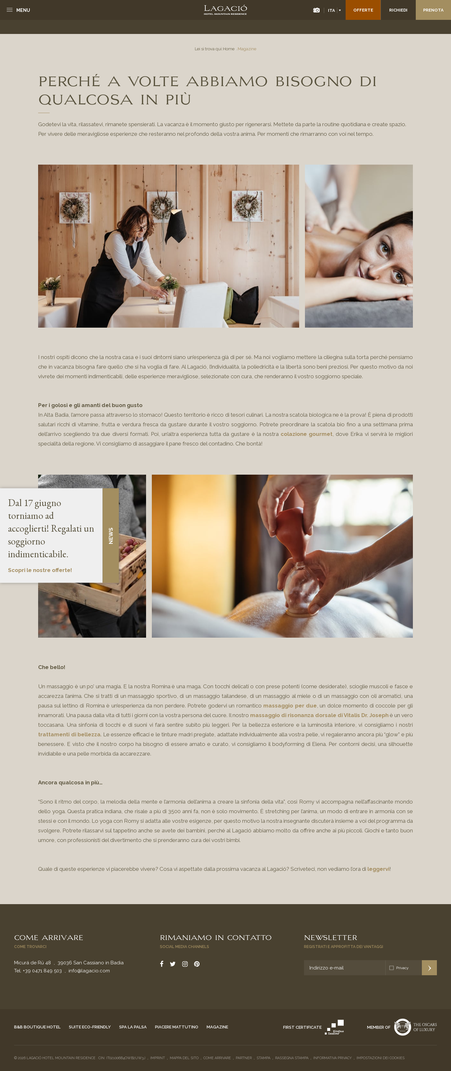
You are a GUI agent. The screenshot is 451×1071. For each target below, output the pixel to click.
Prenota (433, 10)
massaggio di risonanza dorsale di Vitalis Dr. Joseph (319, 715)
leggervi (378, 869)
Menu (23, 10)
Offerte (363, 10)
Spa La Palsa (133, 1027)
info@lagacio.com (89, 971)
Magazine (217, 1027)
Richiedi (398, 10)
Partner (244, 1058)
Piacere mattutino (176, 1027)
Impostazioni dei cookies (381, 1058)
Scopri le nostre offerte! (40, 570)
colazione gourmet (306, 434)
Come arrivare (48, 936)
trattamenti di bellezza (69, 734)
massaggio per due (289, 705)
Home (228, 48)
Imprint (157, 1058)
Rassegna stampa (291, 1058)
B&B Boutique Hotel (37, 1027)
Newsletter (330, 936)
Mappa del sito (184, 1058)
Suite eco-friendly (90, 1027)
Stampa (263, 1058)
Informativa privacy (332, 1058)
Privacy (402, 968)
